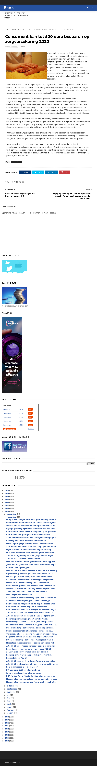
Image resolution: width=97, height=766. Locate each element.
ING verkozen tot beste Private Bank (23, 670)
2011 (7, 738)
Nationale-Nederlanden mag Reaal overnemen (27, 583)
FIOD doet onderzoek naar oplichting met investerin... (30, 553)
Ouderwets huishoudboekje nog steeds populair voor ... (31, 589)
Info (30, 410)
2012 (7, 735)
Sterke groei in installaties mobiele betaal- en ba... (29, 631)
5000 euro (6, 410)
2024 (7, 496)
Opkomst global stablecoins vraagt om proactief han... (31, 634)
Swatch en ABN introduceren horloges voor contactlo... (31, 526)
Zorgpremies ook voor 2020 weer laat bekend (27, 652)
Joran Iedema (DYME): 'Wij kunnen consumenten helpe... (31, 565)
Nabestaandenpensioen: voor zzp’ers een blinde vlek (30, 643)
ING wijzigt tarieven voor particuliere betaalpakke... (30, 577)
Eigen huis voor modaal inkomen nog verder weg (28, 550)
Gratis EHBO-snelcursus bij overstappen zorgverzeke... (31, 580)
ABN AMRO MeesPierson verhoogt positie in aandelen (30, 646)
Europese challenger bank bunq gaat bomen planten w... (32, 520)
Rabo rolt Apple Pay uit (16, 658)
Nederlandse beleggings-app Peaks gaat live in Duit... (31, 682)
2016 (7, 723)
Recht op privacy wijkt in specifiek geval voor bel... (29, 655)
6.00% (21, 413)
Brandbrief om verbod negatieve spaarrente (26, 607)
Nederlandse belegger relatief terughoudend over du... (31, 679)
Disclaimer (31, 429)
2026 (7, 490)
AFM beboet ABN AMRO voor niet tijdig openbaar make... (32, 547)
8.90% (21, 410)
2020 (7, 508)
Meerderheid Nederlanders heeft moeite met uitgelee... (32, 523)
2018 (7, 717)
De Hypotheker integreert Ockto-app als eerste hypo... (31, 604)
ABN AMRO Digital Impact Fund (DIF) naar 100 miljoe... (30, 556)
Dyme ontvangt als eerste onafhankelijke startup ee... (31, 586)
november (12, 517)
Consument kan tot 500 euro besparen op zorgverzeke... (32, 532)
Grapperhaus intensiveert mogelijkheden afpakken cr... (31, 598)
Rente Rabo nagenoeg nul (18, 568)
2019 (7, 511)
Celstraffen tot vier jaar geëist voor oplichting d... (29, 601)
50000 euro (7, 425)
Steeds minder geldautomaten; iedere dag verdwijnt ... (31, 628)
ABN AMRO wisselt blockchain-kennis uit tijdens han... (31, 616)
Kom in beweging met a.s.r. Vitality (22, 667)
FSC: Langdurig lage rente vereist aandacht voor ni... (30, 544)
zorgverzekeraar (18, 30)
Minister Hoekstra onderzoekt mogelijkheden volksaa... (31, 625)
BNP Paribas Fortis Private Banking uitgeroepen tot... (30, 676)
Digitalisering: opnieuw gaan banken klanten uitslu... (30, 574)
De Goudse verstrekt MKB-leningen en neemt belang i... (31, 610)
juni (9, 698)
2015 (7, 726)
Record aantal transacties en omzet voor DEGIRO (28, 649)
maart (10, 707)
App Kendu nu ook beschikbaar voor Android (26, 592)
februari (11, 710)
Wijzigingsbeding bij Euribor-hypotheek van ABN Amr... (31, 529)
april (9, 704)
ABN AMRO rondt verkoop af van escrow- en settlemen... (32, 664)
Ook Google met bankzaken (19, 595)
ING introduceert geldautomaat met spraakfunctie (29, 640)
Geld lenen (7, 406)
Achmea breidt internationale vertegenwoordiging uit (31, 538)
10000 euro (7, 413)
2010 (7, 741)
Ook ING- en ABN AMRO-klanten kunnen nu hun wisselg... (32, 571)
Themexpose (15, 763)
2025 (7, 493)
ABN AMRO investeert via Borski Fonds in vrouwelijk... (30, 661)
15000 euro (7, 417)
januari (10, 713)
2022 (7, 502)
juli (8, 695)
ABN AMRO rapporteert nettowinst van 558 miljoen (29, 613)
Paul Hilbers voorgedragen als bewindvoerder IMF (28, 535)
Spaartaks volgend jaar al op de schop (23, 673)
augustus (11, 692)
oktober (11, 686)
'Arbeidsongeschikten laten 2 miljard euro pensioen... (30, 622)
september (12, 689)
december (12, 514)
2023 (7, 499)
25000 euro (7, 421)
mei (9, 701)
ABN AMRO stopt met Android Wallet (23, 559)
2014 (7, 729)
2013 (7, 732)
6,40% (21, 421)
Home (7, 30)
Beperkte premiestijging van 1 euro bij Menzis (27, 619)
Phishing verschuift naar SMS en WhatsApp (26, 541)
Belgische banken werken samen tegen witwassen (29, 637)
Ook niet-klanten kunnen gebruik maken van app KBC (30, 562)
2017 (7, 720)
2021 (7, 505)
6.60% (21, 417)
